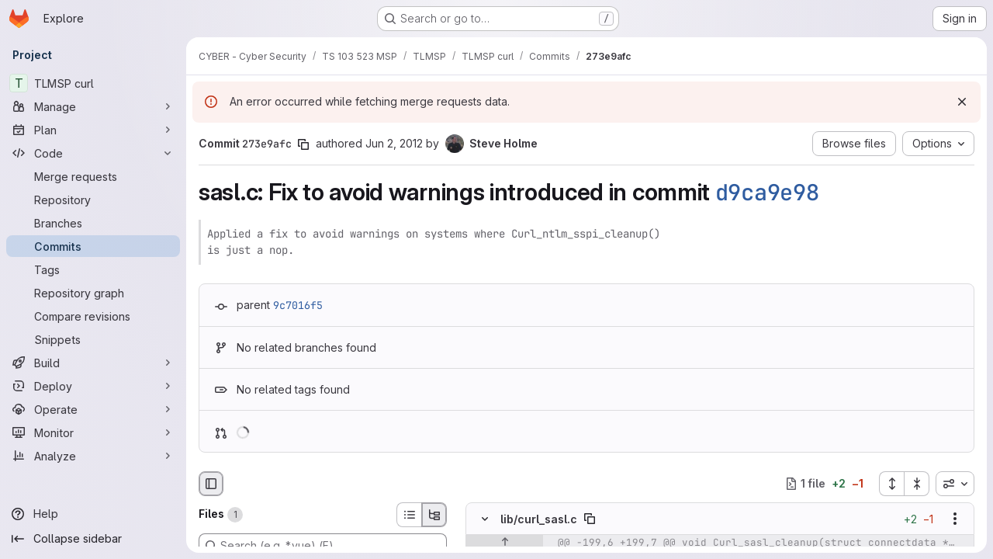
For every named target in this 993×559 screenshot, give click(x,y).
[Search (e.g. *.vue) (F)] (323, 545)
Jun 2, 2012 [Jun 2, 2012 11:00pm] (394, 143)
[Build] (93, 362)
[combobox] (955, 483)
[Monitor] (93, 432)
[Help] (93, 514)
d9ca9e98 (767, 192)
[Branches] (93, 223)
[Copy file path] (589, 518)
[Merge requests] (93, 176)
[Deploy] (93, 386)
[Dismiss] (962, 101)
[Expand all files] (891, 483)
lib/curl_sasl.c (538, 518)
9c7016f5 (298, 305)
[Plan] (93, 130)
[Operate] (93, 409)
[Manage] (93, 106)
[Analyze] (93, 456)
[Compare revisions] (93, 316)
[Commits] (93, 246)
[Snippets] (93, 339)
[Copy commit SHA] (303, 144)
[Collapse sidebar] (93, 539)
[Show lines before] (504, 542)
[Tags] (93, 269)
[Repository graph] (93, 293)
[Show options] (955, 518)
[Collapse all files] (917, 483)
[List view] (408, 514)
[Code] (93, 153)
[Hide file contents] (485, 518)
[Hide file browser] (211, 483)
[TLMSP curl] (93, 83)
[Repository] (93, 199)
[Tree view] (434, 514)
